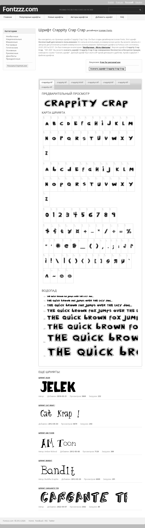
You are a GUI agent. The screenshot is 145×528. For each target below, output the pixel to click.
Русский (129, 2)
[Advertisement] (19, 90)
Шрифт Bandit (45, 460)
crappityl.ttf (108, 82)
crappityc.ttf (47, 87)
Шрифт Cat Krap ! (46, 405)
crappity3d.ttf (77, 82)
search (140, 10)
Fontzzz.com (20, 9)
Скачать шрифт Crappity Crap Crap (107, 69)
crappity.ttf (62, 82)
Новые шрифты (55, 17)
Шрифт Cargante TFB (48, 488)
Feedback (39, 521)
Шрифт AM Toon (46, 433)
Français (119, 2)
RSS (46, 521)
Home (31, 521)
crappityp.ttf (47, 82)
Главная (8, 17)
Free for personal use (110, 62)
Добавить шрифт (104, 17)
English (111, 2)
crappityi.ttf (123, 82)
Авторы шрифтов (79, 17)
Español (139, 2)
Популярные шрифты (29, 17)
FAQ (122, 17)
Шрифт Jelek (44, 378)
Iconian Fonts (105, 30)
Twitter (52, 521)
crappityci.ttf (93, 82)
